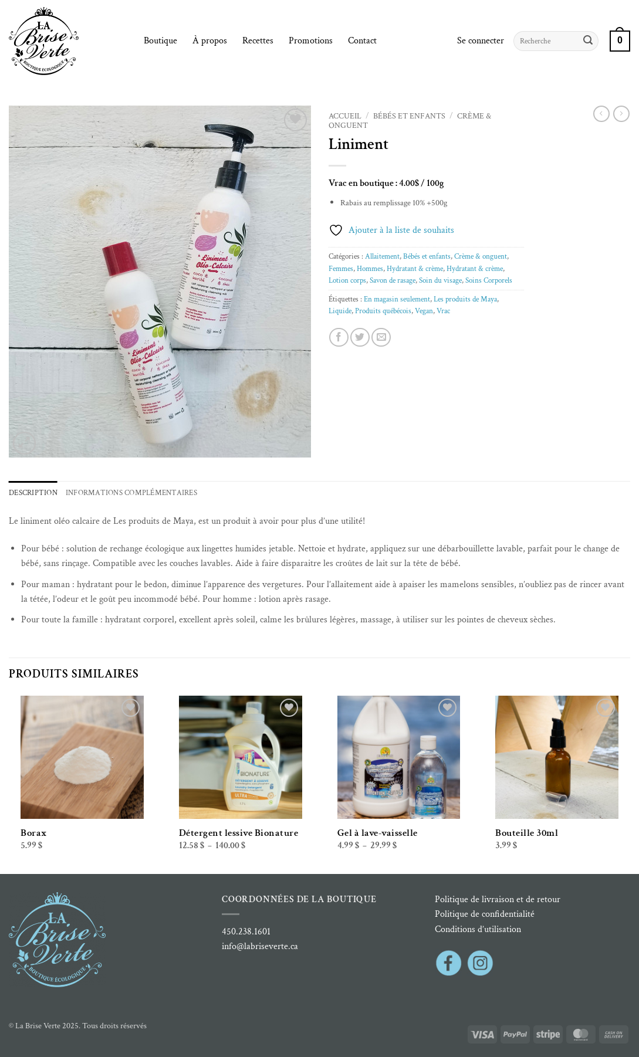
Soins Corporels (488, 280)
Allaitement (382, 256)
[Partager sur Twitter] (360, 337)
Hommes (370, 268)
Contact (362, 41)
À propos (209, 41)
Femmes (341, 268)
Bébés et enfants (409, 116)
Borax (34, 832)
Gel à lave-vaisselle (377, 832)
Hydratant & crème (415, 268)
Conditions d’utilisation (478, 929)
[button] (480, 41)
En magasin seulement (397, 299)
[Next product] (601, 114)
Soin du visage (440, 280)
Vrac (443, 311)
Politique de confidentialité (485, 914)
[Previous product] (621, 114)
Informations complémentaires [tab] (131, 492)
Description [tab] (33, 492)
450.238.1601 (246, 932)
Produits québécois (383, 311)
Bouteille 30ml (526, 832)
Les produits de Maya (465, 299)
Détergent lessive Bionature (239, 832)
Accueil (345, 116)
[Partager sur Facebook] (339, 337)
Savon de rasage (392, 280)
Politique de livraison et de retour (497, 899)
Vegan (424, 311)
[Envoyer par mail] (381, 337)
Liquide (340, 311)
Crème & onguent (480, 256)
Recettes (257, 41)
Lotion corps (347, 280)
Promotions (311, 41)
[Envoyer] (588, 41)
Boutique (160, 41)
